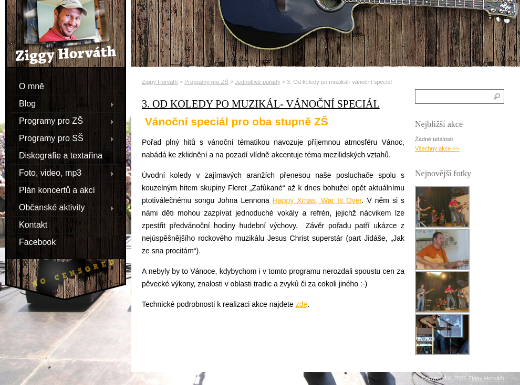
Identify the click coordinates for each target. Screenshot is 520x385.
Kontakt (33, 224)
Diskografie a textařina (60, 155)
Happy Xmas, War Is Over (317, 200)
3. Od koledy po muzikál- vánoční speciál (261, 104)
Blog (63, 103)
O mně (31, 85)
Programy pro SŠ (63, 138)
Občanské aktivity (63, 207)
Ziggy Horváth (160, 82)
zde (302, 304)
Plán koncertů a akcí (57, 189)
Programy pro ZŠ (63, 120)
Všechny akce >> (437, 148)
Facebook (37, 241)
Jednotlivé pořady (257, 82)
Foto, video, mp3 (63, 172)
